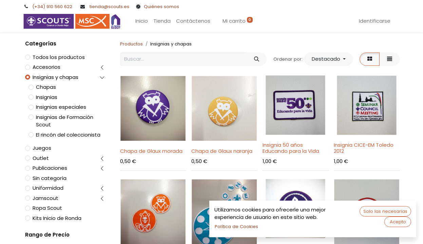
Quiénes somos (161, 6)
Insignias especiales (61, 106)
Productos (131, 44)
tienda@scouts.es (109, 6)
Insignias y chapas (55, 77)
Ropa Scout (47, 207)
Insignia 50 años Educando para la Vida (291, 148)
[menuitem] (142, 21)
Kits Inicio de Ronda (57, 218)
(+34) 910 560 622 (52, 6)
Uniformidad (48, 187)
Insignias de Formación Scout (64, 121)
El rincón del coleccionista (68, 134)
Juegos (42, 147)
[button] (328, 59)
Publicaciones (50, 167)
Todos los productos (59, 57)
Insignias (46, 97)
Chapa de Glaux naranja (221, 151)
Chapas (46, 86)
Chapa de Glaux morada (151, 151)
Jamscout (45, 198)
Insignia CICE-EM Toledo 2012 (363, 148)
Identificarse (374, 20)
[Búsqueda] (256, 59)
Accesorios (46, 66)
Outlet (41, 158)
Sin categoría (49, 178)
